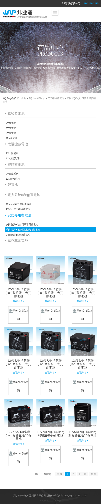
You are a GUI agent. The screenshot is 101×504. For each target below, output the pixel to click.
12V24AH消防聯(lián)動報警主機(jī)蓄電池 (50, 293)
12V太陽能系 (13, 158)
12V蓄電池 (11, 138)
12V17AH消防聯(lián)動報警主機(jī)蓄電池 (50, 364)
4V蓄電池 (11, 128)
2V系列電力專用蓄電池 (18, 209)
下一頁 (82, 474)
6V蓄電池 (11, 133)
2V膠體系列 (12, 173)
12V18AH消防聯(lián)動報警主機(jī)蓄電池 (18, 364)
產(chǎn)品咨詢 (18, 314)
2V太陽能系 (12, 153)
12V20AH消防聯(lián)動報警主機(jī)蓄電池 (82, 293)
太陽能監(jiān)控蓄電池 (18, 234)
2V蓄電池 (11, 122)
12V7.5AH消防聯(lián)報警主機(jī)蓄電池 (18, 435)
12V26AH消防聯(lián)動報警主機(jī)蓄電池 (18, 293)
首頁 (23, 98)
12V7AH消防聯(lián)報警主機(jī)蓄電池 (50, 433)
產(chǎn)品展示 (37, 98)
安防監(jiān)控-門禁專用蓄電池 (22, 224)
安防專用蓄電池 (56, 98)
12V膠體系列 (13, 178)
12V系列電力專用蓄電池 (18, 204)
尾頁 (93, 474)
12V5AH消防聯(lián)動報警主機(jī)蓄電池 (82, 433)
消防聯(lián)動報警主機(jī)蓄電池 (23, 229)
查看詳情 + (18, 301)
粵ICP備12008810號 (50, 500)
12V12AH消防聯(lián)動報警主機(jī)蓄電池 (82, 364)
